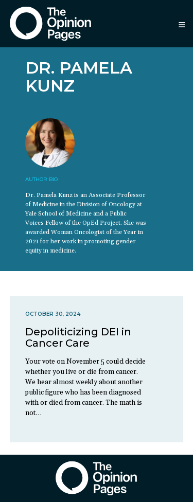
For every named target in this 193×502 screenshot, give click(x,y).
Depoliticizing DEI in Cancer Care (78, 337)
